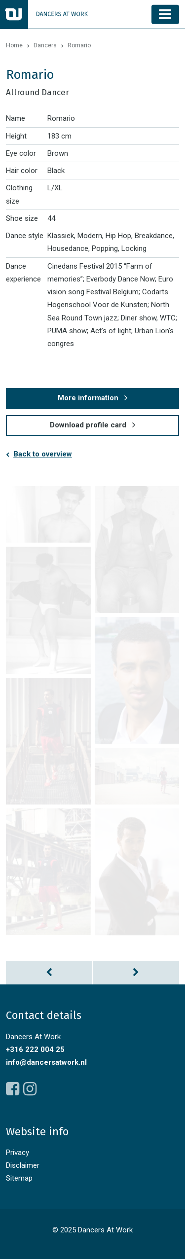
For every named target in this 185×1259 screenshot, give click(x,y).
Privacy (17, 1152)
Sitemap (19, 1178)
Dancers (45, 45)
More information (88, 397)
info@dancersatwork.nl (46, 1062)
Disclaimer (22, 1165)
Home (14, 45)
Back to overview (42, 454)
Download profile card (88, 424)
